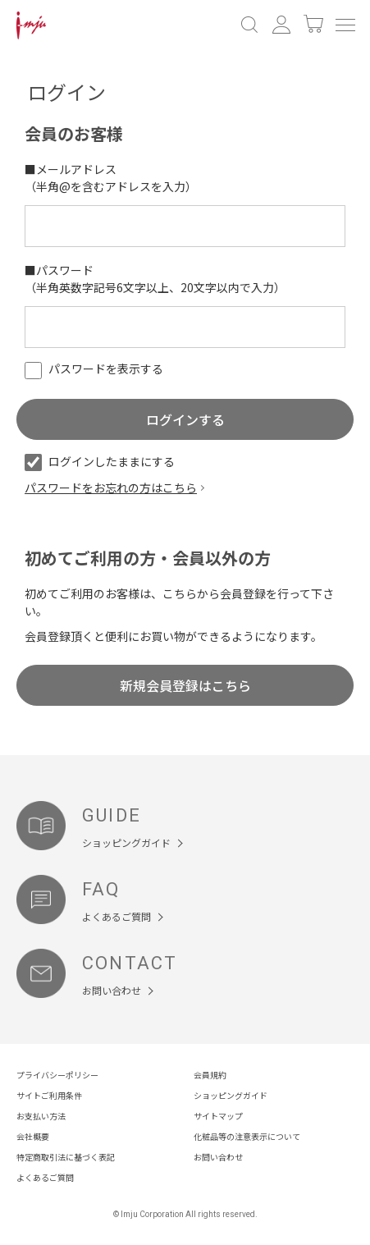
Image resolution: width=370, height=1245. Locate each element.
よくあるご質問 (45, 1177)
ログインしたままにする (100, 461)
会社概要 (32, 1136)
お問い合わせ (218, 1157)
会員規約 (210, 1075)
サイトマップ (218, 1116)
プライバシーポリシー (57, 1075)
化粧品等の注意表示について (247, 1136)
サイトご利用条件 (49, 1095)
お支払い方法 (41, 1116)
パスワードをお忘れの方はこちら (111, 487)
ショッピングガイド (230, 1095)
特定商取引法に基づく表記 (65, 1157)
